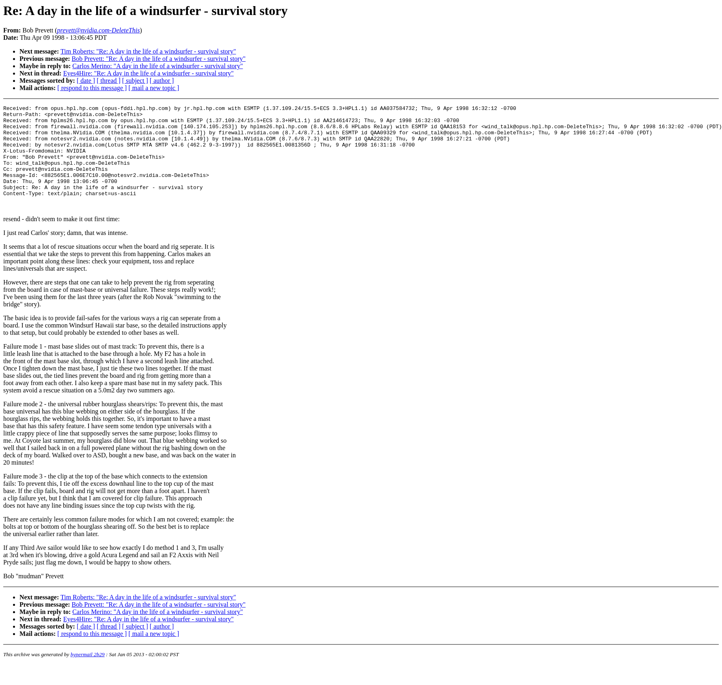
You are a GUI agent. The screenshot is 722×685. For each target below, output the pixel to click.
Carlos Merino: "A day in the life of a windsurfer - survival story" (157, 65)
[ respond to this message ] (92, 87)
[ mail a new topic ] (153, 87)
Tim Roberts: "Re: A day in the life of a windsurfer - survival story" (148, 51)
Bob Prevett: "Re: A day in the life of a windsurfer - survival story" (159, 58)
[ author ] (162, 80)
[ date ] (86, 80)
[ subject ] (135, 80)
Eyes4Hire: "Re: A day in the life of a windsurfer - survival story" (148, 73)
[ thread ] (109, 80)
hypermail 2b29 (88, 675)
